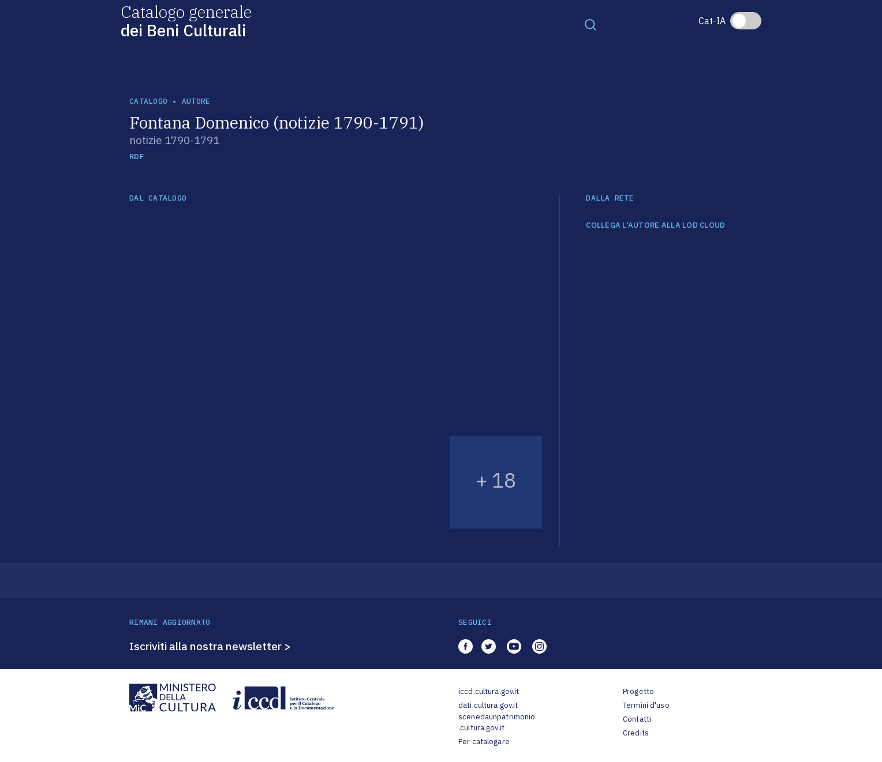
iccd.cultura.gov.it (488, 691)
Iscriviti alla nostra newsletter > (210, 646)
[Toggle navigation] (590, 24)
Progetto (638, 691)
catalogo (148, 101)
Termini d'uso (646, 705)
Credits (636, 733)
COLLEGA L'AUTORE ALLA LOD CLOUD (655, 225)
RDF (136, 156)
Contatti (637, 719)
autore (196, 101)
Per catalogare (484, 741)
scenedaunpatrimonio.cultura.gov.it (496, 722)
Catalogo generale (186, 20)
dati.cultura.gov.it (488, 705)
